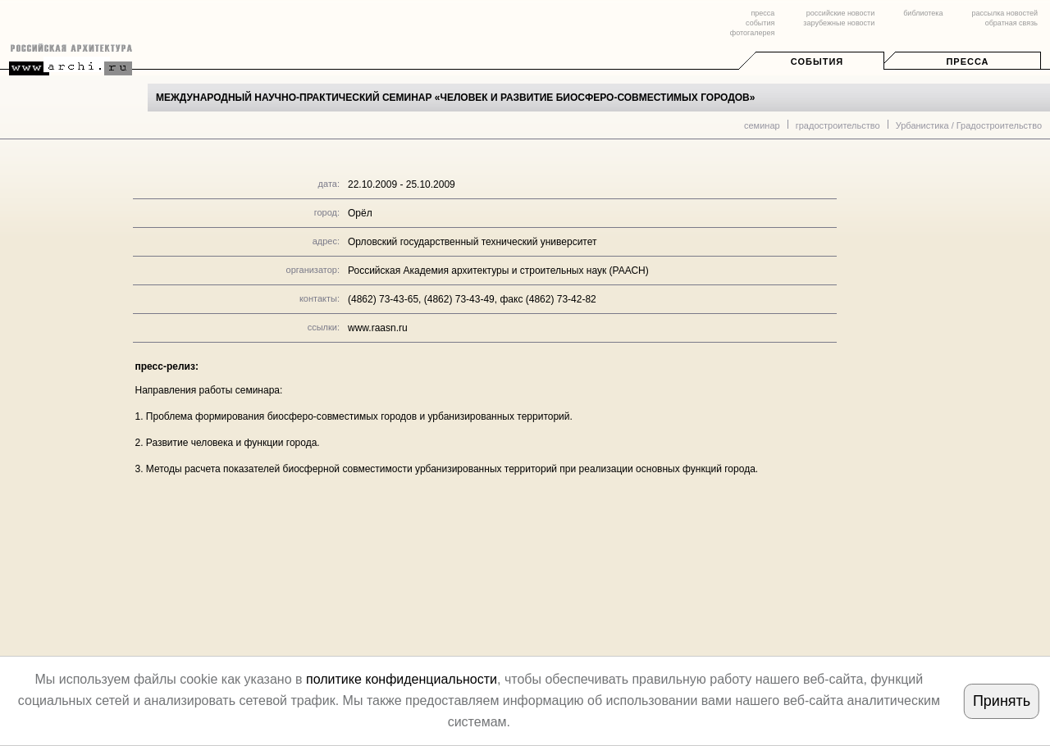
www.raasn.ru (378, 328)
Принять (1001, 701)
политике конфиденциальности (401, 679)
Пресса (967, 61)
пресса (762, 13)
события (760, 23)
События (817, 61)
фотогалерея (752, 33)
